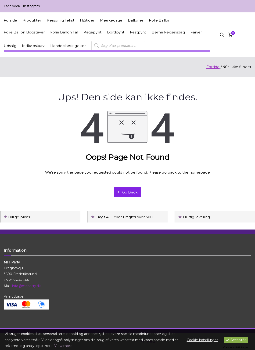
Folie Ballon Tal (64, 32)
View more (63, 346)
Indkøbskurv (33, 46)
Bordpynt (115, 32)
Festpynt (138, 32)
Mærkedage (111, 20)
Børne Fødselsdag (168, 32)
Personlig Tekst (60, 20)
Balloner (135, 20)
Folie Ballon (159, 20)
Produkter (32, 20)
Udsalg (10, 46)
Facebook (12, 6)
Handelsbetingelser (68, 46)
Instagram (31, 6)
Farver (196, 32)
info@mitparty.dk (26, 286)
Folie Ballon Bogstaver (24, 32)
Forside (10, 20)
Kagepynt (92, 32)
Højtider (87, 20)
